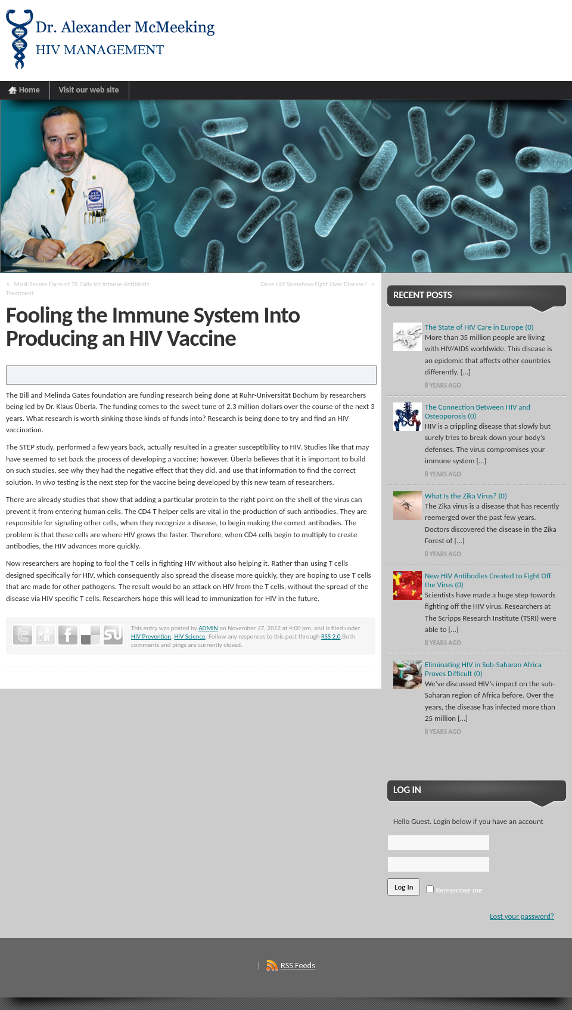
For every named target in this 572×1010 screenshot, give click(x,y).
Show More (477, 754)
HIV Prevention (151, 636)
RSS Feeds (298, 965)
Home (29, 90)
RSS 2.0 (331, 636)
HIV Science (189, 636)
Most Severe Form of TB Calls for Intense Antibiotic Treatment (78, 288)
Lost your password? (522, 916)
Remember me (454, 889)
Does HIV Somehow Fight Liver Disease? (314, 284)
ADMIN (208, 628)
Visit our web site (89, 90)
